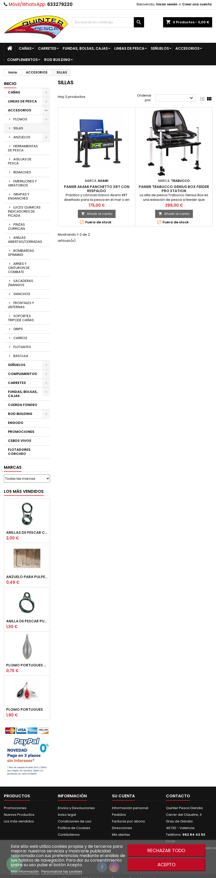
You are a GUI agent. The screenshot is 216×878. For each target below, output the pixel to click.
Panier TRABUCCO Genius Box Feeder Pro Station (174, 188)
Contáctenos (69, 834)
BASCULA (20, 355)
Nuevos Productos (19, 814)
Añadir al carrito (96, 214)
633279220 (59, 4)
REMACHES (22, 172)
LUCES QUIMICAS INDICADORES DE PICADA (24, 211)
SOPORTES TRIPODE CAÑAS (21, 317)
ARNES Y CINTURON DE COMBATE (19, 267)
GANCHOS (21, 293)
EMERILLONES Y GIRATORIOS (22, 183)
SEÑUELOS (160, 48)
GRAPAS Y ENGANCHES (18, 196)
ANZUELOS (21, 137)
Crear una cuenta (197, 4)
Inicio (10, 84)
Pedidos (119, 814)
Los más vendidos (24, 491)
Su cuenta (123, 796)
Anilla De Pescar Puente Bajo (27, 621)
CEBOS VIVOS (19, 440)
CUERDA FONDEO (22, 404)
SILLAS (18, 128)
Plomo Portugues (24, 709)
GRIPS (18, 329)
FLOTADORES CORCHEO (19, 451)
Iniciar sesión (166, 4)
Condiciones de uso (74, 821)
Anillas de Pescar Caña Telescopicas (27, 532)
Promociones (15, 808)
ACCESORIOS (187, 48)
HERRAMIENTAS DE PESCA (23, 148)
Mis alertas (121, 834)
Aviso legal (67, 814)
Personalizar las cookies (61, 871)
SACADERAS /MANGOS (20, 282)
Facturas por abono (128, 821)
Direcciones (122, 827)
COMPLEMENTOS (22, 59)
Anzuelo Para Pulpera (27, 577)
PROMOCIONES (21, 431)
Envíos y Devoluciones (76, 808)
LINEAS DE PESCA (129, 48)
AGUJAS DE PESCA (20, 161)
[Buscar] (108, 22)
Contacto (178, 796)
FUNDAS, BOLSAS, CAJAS (85, 48)
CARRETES (47, 48)
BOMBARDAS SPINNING (21, 252)
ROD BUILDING (57, 59)
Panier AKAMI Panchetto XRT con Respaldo (96, 188)
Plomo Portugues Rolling (27, 665)
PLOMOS (20, 119)
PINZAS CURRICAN (16, 226)
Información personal (130, 808)
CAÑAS (25, 48)
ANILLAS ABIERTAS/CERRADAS (25, 239)
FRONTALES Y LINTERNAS (21, 304)
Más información (25, 871)
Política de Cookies (74, 827)
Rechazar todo (166, 850)
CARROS (20, 338)
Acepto (166, 864)
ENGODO (15, 422)
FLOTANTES (22, 346)
